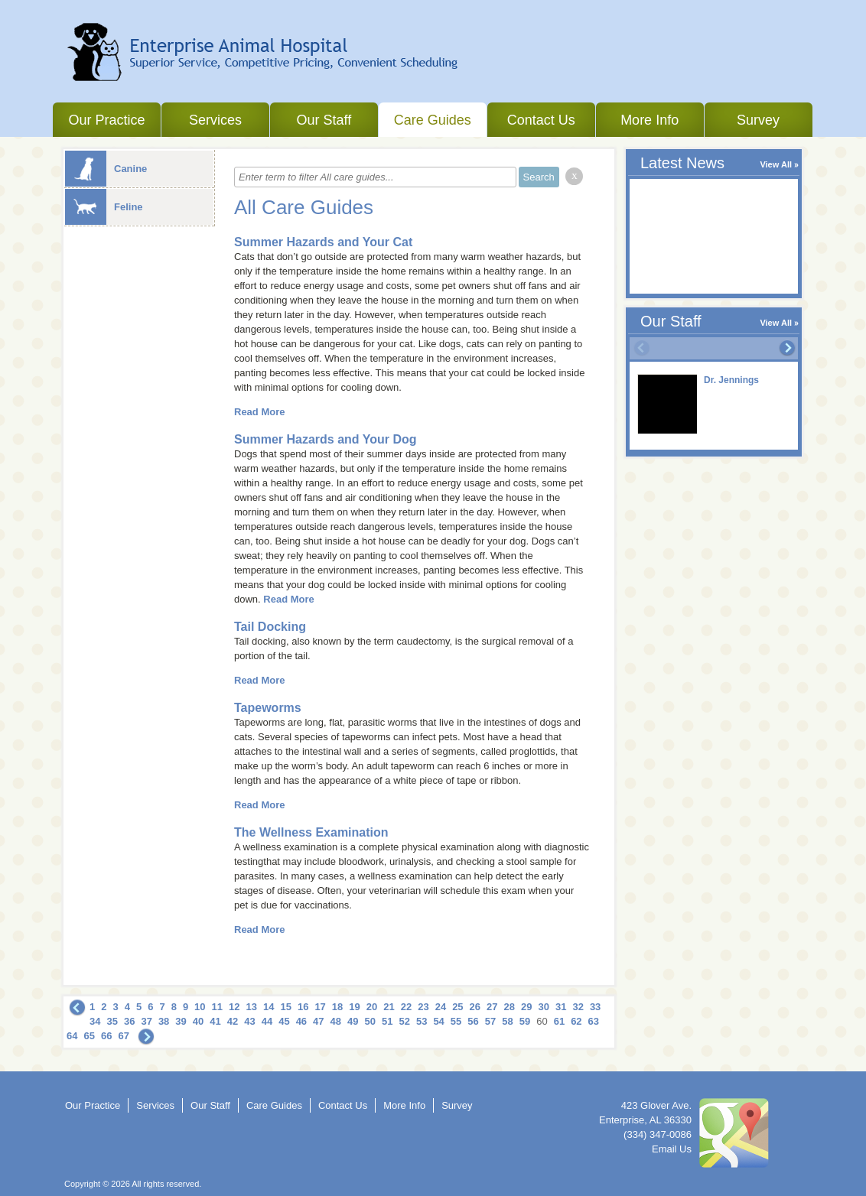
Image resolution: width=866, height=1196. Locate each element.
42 (232, 1021)
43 (249, 1021)
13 (251, 1006)
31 (560, 1006)
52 (404, 1021)
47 (318, 1021)
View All (776, 164)
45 (283, 1021)
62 (576, 1021)
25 (457, 1006)
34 (95, 1021)
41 (215, 1021)
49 (352, 1021)
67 (123, 1036)
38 (163, 1021)
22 (406, 1006)
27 (492, 1006)
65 (88, 1036)
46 (301, 1021)
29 (526, 1006)
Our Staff (323, 120)
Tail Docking (270, 626)
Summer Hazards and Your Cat (323, 242)
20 (371, 1006)
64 (72, 1036)
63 (593, 1021)
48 (335, 1021)
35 (111, 1021)
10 (199, 1006)
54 (438, 1021)
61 (559, 1021)
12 (234, 1006)
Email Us (672, 1149)
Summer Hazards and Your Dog (325, 439)
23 (423, 1006)
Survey (758, 120)
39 (180, 1021)
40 (198, 1021)
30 (543, 1006)
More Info (649, 120)
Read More (259, 412)
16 (303, 1006)
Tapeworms (267, 707)
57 (490, 1021)
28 (509, 1006)
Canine (106, 169)
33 (595, 1006)
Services (215, 120)
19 (354, 1006)
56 (472, 1021)
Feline (104, 207)
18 (337, 1006)
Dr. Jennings (731, 380)
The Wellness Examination (311, 832)
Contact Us (541, 120)
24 (440, 1006)
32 (577, 1006)
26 (475, 1006)
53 (421, 1021)
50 (370, 1021)
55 (456, 1021)
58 (507, 1021)
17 (319, 1006)
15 (285, 1006)
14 (268, 1006)
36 (129, 1021)
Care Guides (432, 120)
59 (524, 1021)
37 (146, 1021)
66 (106, 1036)
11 (217, 1006)
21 (388, 1006)
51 (387, 1021)
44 (267, 1021)
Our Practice (106, 120)
